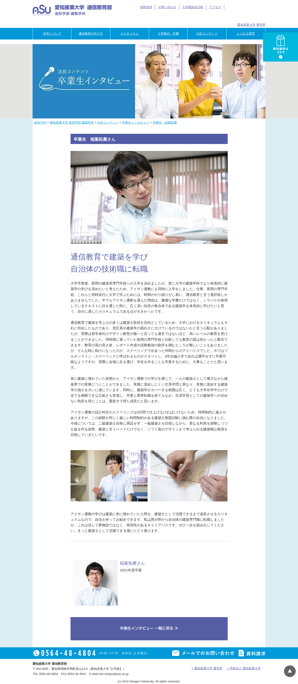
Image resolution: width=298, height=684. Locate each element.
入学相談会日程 (192, 7)
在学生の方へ (164, 16)
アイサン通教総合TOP (244, 7)
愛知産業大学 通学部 (251, 24)
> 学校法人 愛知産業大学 (244, 668)
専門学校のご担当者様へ (251, 16)
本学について (52, 33)
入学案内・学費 (168, 33)
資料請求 (146, 7)
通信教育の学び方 (91, 33)
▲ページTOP (290, 671)
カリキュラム (129, 33)
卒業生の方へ (193, 16)
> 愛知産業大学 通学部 (207, 668)
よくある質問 (246, 33)
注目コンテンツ (206, 33)
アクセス (215, 7)
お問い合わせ (167, 7)
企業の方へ (222, 16)
